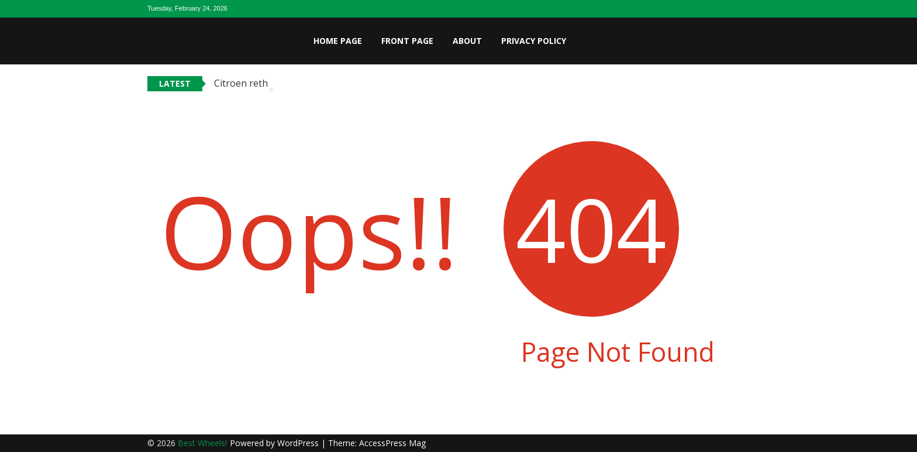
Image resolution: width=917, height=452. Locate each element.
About (467, 40)
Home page (337, 40)
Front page (407, 40)
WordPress (299, 442)
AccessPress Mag (392, 442)
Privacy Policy (533, 40)
